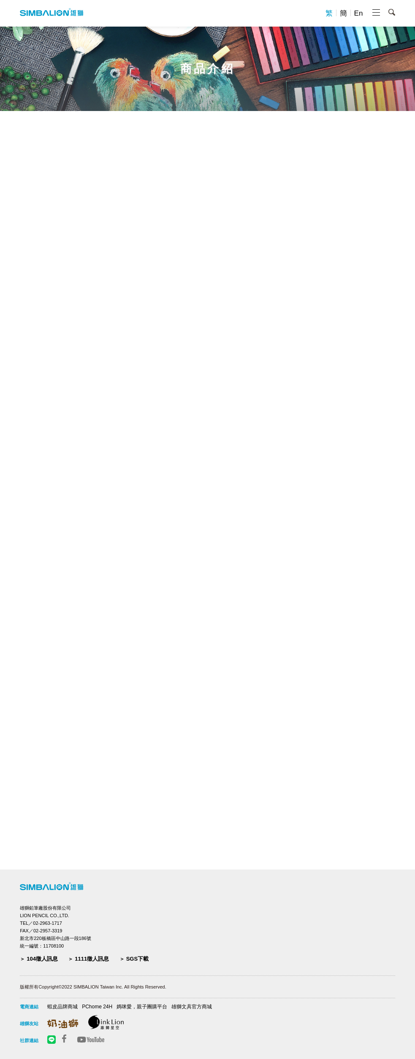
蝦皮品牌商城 (62, 1007)
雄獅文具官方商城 (191, 1007)
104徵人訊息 (42, 958)
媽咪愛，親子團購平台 (142, 1007)
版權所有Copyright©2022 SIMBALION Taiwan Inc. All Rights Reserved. (93, 986)
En (358, 13)
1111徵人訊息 (92, 958)
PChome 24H (97, 1007)
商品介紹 (207, 68)
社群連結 (29, 1040)
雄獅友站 (29, 1023)
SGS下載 (137, 958)
